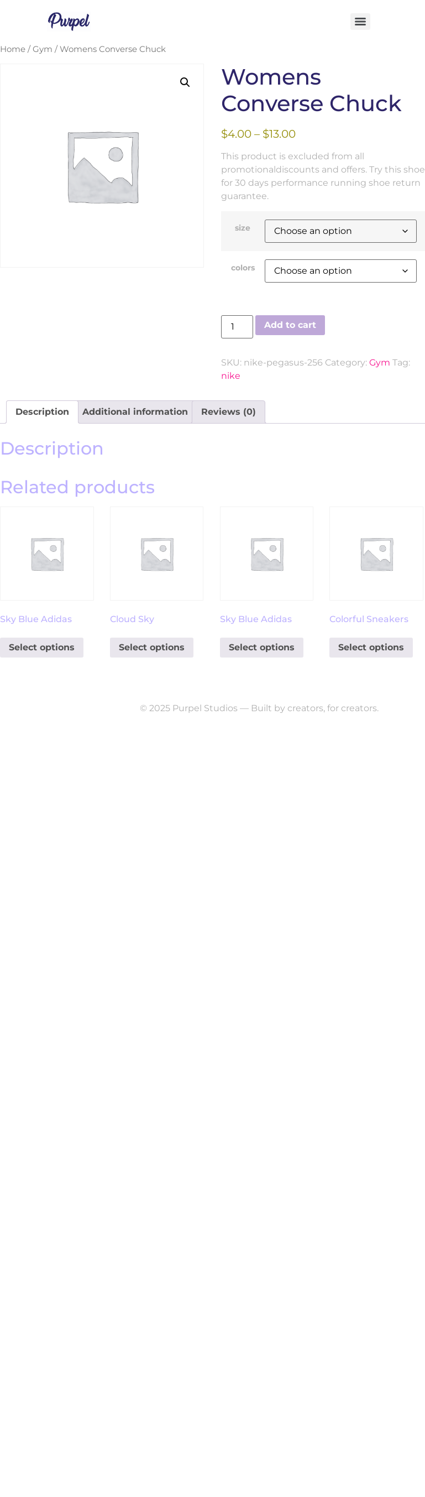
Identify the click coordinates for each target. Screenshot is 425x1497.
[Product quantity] (237, 326)
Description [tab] (42, 411)
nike (230, 376)
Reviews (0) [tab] (228, 411)
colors (243, 268)
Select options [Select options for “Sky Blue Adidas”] (42, 647)
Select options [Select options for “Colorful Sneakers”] (371, 647)
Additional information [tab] (135, 411)
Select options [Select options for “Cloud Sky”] (152, 647)
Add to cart (290, 325)
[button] (185, 82)
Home (12, 49)
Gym (43, 49)
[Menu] (360, 21)
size (242, 228)
